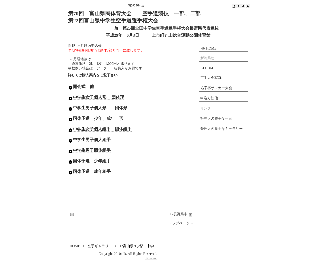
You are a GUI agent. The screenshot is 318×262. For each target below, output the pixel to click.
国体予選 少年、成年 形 (95, 118)
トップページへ (180, 223)
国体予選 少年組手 (89, 161)
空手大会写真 (210, 78)
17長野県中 (181, 214)
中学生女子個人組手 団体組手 (100, 129)
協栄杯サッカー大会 (216, 88)
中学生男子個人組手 (89, 139)
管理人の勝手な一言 (216, 118)
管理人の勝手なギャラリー (221, 128)
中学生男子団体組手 (89, 150)
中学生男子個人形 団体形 (97, 107)
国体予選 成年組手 (89, 171)
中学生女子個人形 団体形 (96, 97)
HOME (208, 48)
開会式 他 (81, 86)
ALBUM (206, 68)
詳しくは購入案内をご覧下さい (92, 75)
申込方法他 (209, 98)
